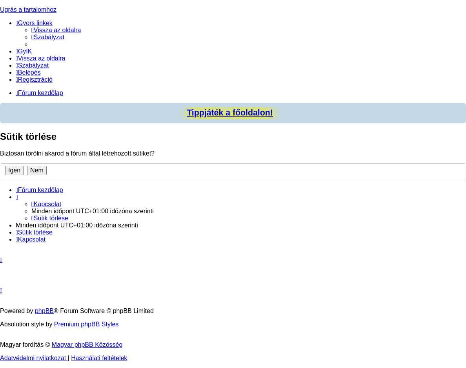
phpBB (44, 311)
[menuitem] (56, 30)
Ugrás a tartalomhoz (28, 9)
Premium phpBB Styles (86, 324)
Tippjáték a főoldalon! (230, 112)
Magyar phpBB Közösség (87, 344)
